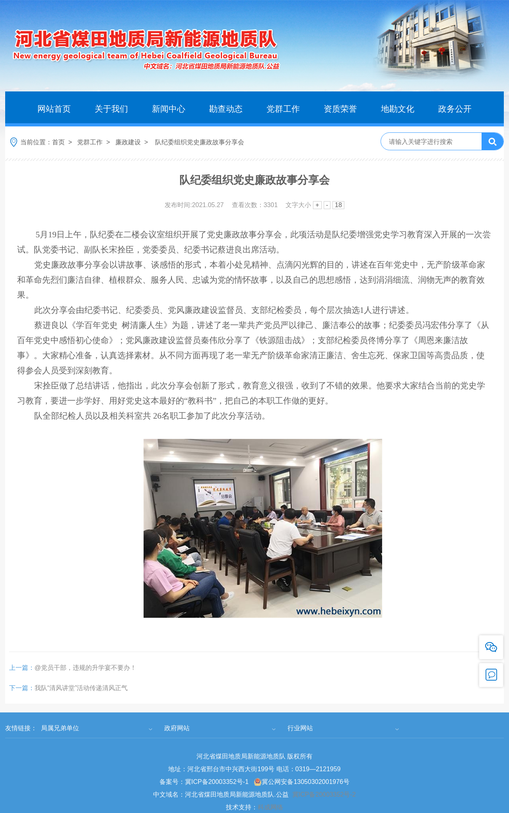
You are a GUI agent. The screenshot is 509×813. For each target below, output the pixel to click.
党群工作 (283, 108)
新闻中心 (168, 108)
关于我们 (111, 108)
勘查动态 (226, 108)
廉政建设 (128, 142)
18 (338, 205)
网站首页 (54, 108)
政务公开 (455, 108)
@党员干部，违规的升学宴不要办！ (72, 675)
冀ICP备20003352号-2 (324, 802)
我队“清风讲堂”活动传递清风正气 (68, 696)
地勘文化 (397, 108)
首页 (58, 142)
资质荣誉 (340, 108)
